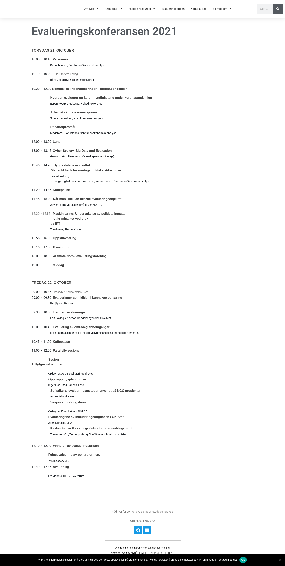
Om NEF (91, 11)
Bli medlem (222, 11)
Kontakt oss (199, 11)
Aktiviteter (114, 11)
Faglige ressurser (141, 11)
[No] (280, 560)
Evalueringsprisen (173, 11)
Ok (243, 559)
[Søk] (278, 11)
